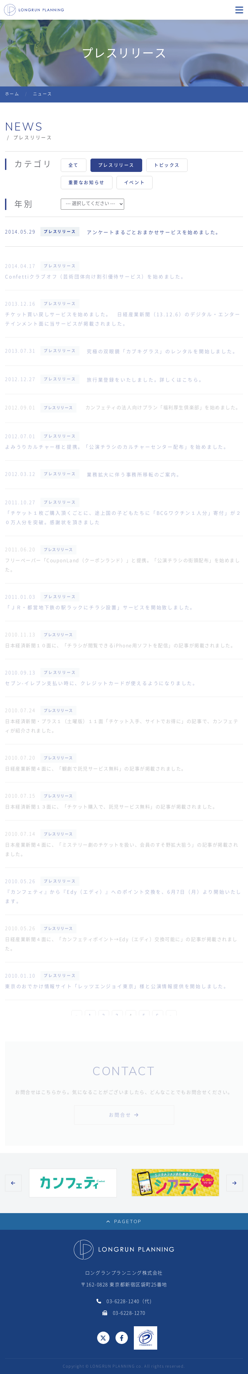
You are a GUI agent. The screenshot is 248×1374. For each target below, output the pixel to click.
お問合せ (120, 1118)
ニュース (42, 94)
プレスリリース (116, 165)
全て (73, 165)
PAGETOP (124, 1221)
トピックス (167, 165)
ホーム (12, 94)
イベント (134, 182)
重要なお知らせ (86, 182)
